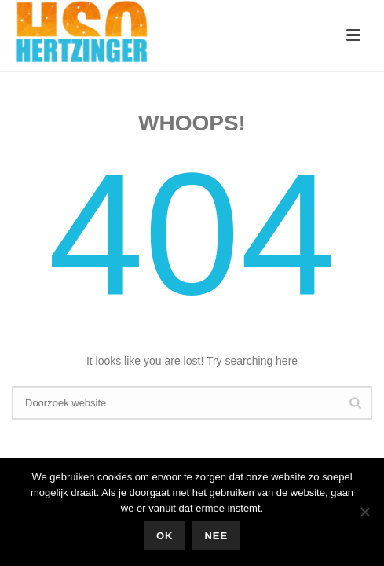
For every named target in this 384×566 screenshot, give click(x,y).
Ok (165, 536)
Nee (216, 536)
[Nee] (364, 512)
